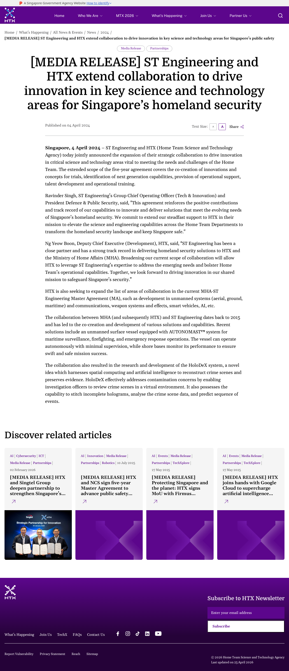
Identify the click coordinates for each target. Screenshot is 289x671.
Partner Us (238, 16)
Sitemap (92, 654)
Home (59, 16)
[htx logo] (10, 16)
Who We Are (88, 16)
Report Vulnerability (19, 654)
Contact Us (96, 634)
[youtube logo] (158, 634)
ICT (41, 456)
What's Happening (167, 16)
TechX (62, 634)
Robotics (108, 463)
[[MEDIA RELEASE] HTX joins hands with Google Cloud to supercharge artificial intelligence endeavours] (250, 504)
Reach (76, 654)
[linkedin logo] (147, 634)
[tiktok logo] (137, 634)
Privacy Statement (52, 654)
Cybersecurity (26, 456)
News (91, 32)
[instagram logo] (128, 634)
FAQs (77, 634)
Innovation (95, 456)
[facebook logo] (118, 634)
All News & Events (68, 32)
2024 (104, 32)
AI (12, 456)
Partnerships (159, 48)
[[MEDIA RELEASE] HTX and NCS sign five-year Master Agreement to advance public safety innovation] (109, 504)
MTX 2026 (125, 16)
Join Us (206, 16)
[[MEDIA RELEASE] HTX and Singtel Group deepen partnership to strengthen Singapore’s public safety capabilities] (38, 504)
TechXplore (181, 463)
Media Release (131, 48)
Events (163, 456)
